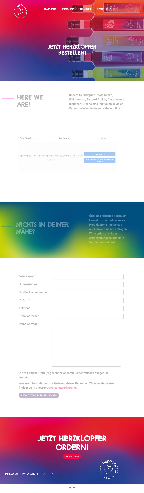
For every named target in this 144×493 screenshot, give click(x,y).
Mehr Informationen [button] (54, 160)
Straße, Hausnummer (35, 292)
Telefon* (27, 308)
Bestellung (104, 9)
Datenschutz (30, 474)
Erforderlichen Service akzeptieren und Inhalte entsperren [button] (102, 160)
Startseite (50, 9)
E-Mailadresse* (31, 316)
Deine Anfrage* (31, 324)
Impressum (11, 474)
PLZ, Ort (26, 300)
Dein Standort (29, 138)
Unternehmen (30, 284)
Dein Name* (29, 276)
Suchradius (67, 138)
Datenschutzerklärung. (64, 387)
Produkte (68, 9)
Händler (85, 9)
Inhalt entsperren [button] (102, 154)
